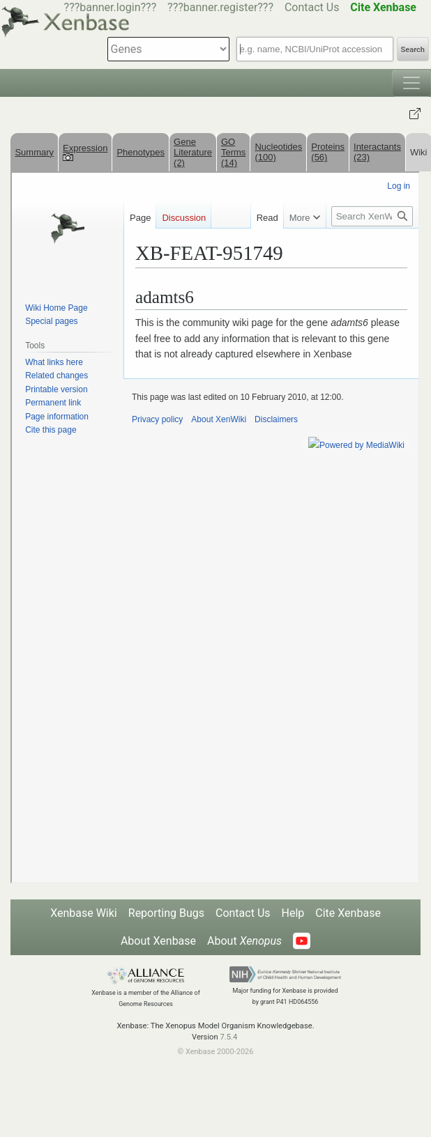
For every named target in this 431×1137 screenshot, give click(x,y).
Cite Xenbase (348, 913)
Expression (85, 152)
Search (413, 49)
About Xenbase (158, 941)
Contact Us (312, 7)
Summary (34, 152)
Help (293, 913)
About (244, 941)
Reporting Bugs (166, 913)
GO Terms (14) (233, 152)
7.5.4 (228, 1037)
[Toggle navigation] (411, 83)
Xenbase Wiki (83, 913)
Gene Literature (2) (193, 152)
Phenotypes (140, 152)
